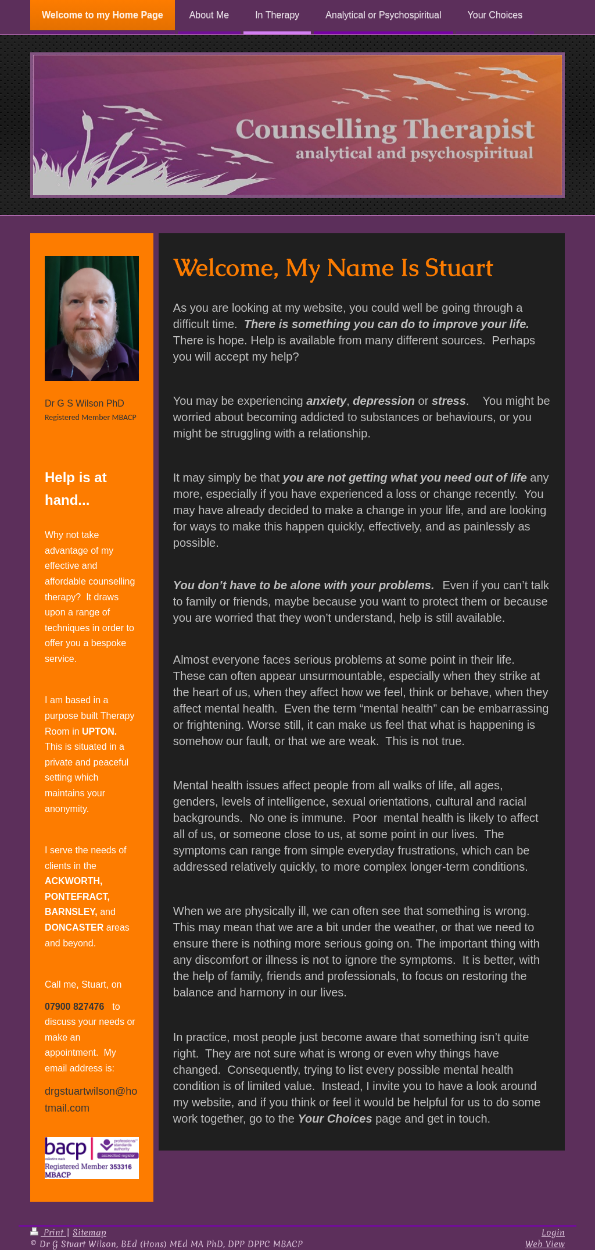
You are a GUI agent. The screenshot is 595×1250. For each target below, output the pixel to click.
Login (553, 1232)
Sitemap (89, 1232)
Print (48, 1232)
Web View (545, 1244)
